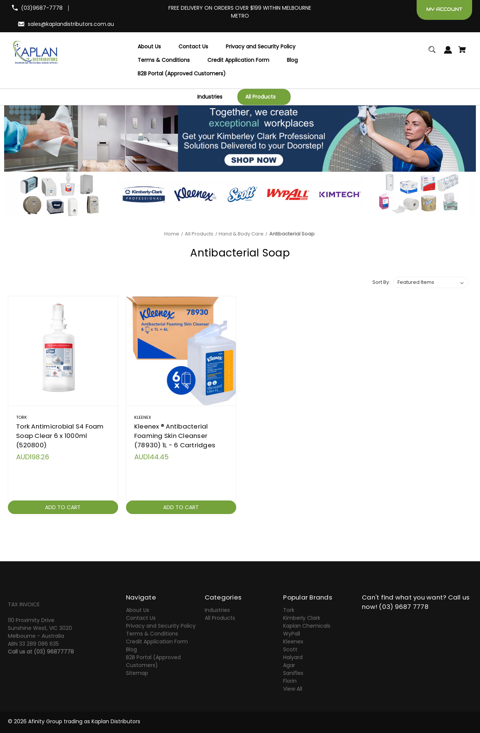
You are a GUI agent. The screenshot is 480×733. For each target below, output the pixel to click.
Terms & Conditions (152, 633)
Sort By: (381, 282)
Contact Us (141, 618)
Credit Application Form (157, 641)
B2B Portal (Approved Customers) (153, 661)
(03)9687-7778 (42, 8)
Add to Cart (63, 507)
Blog (131, 649)
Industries (217, 610)
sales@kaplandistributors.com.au (71, 24)
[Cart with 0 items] (462, 53)
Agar (289, 665)
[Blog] (292, 60)
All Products (220, 618)
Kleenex (293, 641)
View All (292, 689)
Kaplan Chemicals (306, 626)
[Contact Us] (193, 47)
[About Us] (149, 47)
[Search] (432, 53)
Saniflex (293, 673)
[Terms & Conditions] (164, 60)
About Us (137, 610)
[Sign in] (448, 53)
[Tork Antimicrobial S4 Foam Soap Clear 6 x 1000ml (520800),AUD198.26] (63, 351)
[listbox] (430, 282)
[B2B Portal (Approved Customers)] (182, 74)
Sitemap (137, 673)
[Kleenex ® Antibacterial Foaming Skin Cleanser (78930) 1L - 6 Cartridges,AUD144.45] (181, 351)
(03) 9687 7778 (404, 606)
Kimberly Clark (301, 618)
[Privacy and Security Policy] (260, 47)
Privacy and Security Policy (161, 626)
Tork (288, 610)
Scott (290, 649)
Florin (290, 681)
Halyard (293, 657)
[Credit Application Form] (238, 60)
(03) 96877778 (54, 651)
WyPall (291, 633)
